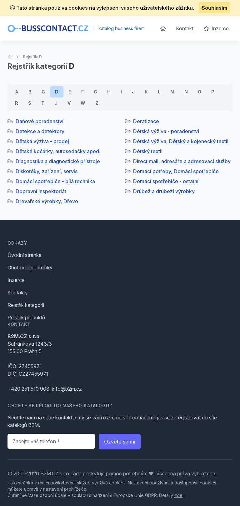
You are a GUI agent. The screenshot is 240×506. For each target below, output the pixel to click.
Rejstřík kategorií (26, 305)
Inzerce (216, 28)
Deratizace (146, 121)
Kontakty (18, 292)
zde (178, 495)
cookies (117, 482)
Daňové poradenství (39, 121)
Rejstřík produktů (26, 317)
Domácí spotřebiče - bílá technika (55, 181)
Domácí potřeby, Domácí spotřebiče (176, 171)
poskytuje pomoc (102, 473)
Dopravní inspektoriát (41, 191)
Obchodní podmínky (30, 267)
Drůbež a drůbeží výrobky (164, 191)
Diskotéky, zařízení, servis (47, 171)
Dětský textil (147, 151)
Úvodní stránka (25, 255)
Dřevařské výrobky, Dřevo (47, 201)
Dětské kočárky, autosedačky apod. (58, 151)
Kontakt (184, 28)
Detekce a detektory (40, 131)
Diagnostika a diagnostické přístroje (58, 161)
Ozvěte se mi (119, 441)
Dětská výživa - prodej (42, 141)
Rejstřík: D (32, 56)
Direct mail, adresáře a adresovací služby (182, 161)
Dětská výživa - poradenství (166, 131)
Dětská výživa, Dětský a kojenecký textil (180, 141)
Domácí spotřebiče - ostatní (165, 181)
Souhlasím (214, 8)
